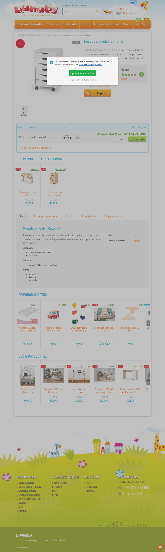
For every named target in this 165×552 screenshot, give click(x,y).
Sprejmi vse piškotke (82, 73)
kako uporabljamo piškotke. (90, 64)
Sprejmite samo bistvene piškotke (82, 79)
